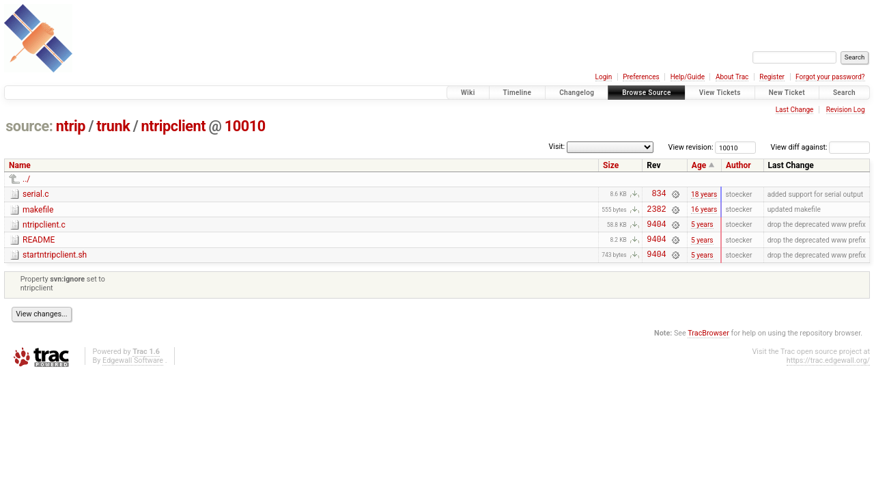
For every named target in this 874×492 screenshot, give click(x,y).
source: (29, 126)
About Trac (732, 77)
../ (26, 179)
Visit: (556, 146)
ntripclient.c (44, 229)
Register (772, 77)
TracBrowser (708, 343)
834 (658, 195)
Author (738, 165)
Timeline (517, 92)
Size (611, 165)
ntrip (70, 126)
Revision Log (845, 109)
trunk (113, 126)
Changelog (576, 92)
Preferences (641, 77)
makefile (38, 212)
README (39, 246)
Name (20, 165)
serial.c (35, 194)
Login (603, 77)
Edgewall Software (132, 370)
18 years (704, 195)
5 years (702, 230)
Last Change (795, 109)
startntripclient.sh (55, 263)
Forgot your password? (830, 77)
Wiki (468, 92)
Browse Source (646, 92)
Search (844, 92)
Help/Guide (688, 77)
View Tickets (720, 92)
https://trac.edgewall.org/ (828, 370)
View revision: (691, 147)
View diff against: (820, 147)
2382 (656, 213)
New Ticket (787, 92)
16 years (704, 213)
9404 (656, 230)
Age (699, 165)
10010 (245, 126)
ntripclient (173, 126)
